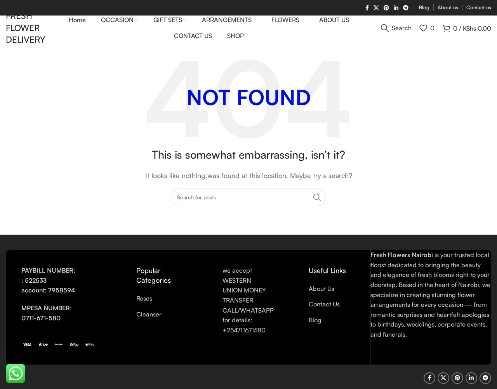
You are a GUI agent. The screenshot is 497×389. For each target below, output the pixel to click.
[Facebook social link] (367, 8)
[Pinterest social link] (386, 8)
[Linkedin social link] (396, 8)
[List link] (159, 309)
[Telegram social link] (406, 8)
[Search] (396, 33)
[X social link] (376, 8)
